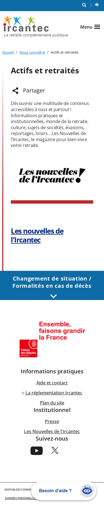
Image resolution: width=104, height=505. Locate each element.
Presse (52, 421)
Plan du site (52, 403)
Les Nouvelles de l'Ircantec (52, 431)
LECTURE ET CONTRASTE (98, 5)
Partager (34, 90)
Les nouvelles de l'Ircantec (37, 235)
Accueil (8, 52)
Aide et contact (52, 383)
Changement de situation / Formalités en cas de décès (51, 287)
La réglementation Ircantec (54, 393)
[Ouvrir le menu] (91, 27)
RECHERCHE (85, 4)
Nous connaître (32, 52)
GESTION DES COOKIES (18, 489)
